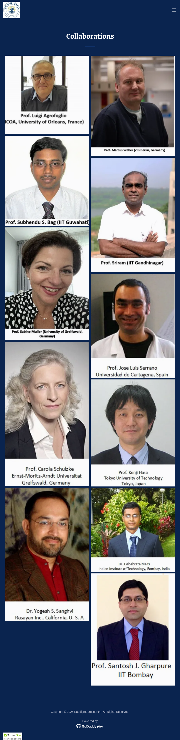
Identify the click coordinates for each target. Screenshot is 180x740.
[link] (11, 10)
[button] (174, 10)
